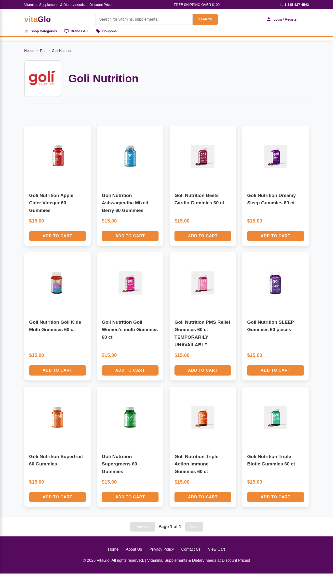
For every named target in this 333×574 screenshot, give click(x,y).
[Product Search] (142, 19)
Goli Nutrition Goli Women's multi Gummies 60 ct (130, 330)
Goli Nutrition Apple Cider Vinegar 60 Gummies (51, 203)
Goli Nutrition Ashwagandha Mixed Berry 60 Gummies (125, 203)
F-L (42, 51)
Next (194, 527)
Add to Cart (57, 236)
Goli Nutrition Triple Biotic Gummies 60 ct (271, 460)
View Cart (216, 550)
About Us (134, 550)
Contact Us (190, 550)
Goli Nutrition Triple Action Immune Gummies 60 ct (196, 464)
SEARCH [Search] (204, 19)
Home (29, 51)
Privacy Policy (161, 550)
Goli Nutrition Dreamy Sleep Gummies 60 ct (271, 199)
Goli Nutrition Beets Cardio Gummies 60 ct (199, 199)
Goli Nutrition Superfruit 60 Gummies (56, 460)
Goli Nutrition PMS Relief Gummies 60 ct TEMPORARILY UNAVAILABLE (202, 334)
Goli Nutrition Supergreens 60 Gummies (119, 464)
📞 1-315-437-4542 (294, 5)
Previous (142, 527)
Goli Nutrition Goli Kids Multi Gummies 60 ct (55, 326)
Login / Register (280, 19)
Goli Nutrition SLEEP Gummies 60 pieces (270, 326)
